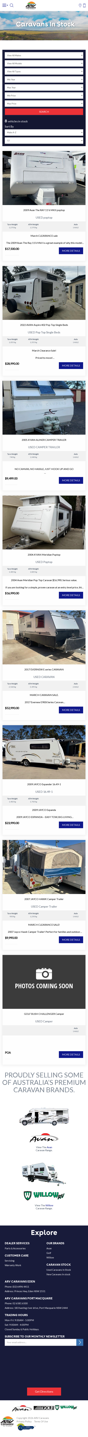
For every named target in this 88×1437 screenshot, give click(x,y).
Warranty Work (13, 1265)
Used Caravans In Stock (58, 1269)
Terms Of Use (41, 1421)
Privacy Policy (24, 1421)
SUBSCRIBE (79, 1342)
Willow (50, 1257)
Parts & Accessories (15, 1248)
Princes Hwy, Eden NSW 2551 (29, 1291)
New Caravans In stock (58, 1274)
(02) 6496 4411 (21, 1286)
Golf (48, 1252)
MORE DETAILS (71, 250)
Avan (49, 1248)
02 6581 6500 (20, 1303)
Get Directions (44, 1391)
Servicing (9, 1260)
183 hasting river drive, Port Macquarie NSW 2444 (41, 1307)
